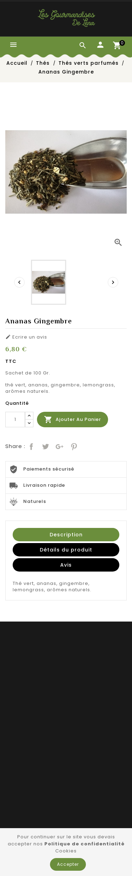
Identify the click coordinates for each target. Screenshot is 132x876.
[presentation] (19, 282)
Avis (66, 564)
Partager (30, 446)
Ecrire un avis (26, 337)
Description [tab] (66, 534)
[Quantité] (15, 419)
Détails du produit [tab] (66, 549)
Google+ (59, 446)
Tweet (44, 446)
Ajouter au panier (72, 419)
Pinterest (73, 446)
